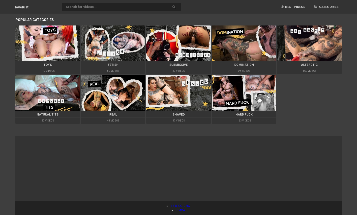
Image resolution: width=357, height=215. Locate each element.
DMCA (181, 210)
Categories (326, 7)
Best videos (293, 7)
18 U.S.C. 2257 (181, 206)
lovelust (22, 7)
